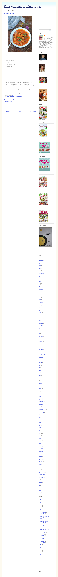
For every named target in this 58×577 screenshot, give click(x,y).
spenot (40, 454)
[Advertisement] (46, 18)
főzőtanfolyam (41, 318)
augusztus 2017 (43, 532)
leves (39, 385)
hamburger (40, 339)
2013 (41, 548)
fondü (39, 313)
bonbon (40, 270)
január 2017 (43, 542)
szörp (39, 469)
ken (39, 367)
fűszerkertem (41, 323)
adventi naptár (41, 257)
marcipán (40, 396)
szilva (39, 467)
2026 (41, 498)
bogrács (40, 268)
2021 (41, 503)
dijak (39, 283)
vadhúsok (40, 482)
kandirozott (40, 362)
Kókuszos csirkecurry (43, 518)
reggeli (40, 435)
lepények (40, 383)
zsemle (40, 493)
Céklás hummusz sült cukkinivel (45, 530)
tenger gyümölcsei (42, 474)
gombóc (40, 331)
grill (39, 333)
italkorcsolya (41, 357)
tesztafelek (40, 475)
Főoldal (20, 111)
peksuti (40, 422)
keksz (39, 365)
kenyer (40, 370)
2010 (41, 553)
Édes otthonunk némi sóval (22, 6)
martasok (40, 398)
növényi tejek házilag (42, 409)
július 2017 (42, 534)
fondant (40, 312)
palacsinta (40, 417)
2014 (41, 547)
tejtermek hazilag (41, 472)
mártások (40, 399)
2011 (41, 551)
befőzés (40, 266)
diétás (8, 96)
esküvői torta (41, 304)
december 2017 (43, 510)
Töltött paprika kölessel (44, 520)
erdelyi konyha (41, 302)
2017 (41, 509)
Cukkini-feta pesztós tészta (44, 529)
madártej (40, 388)
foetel (39, 310)
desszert (40, 278)
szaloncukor (41, 461)
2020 (41, 505)
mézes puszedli (41, 404)
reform (21, 96)
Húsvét (40, 351)
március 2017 (43, 539)
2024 (41, 499)
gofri (39, 328)
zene (39, 492)
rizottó (40, 438)
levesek (40, 386)
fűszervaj (40, 325)
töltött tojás (40, 480)
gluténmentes (41, 326)
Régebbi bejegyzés (33, 111)
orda (39, 414)
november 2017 (43, 512)
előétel (40, 299)
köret (39, 373)
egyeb (40, 292)
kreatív (40, 375)
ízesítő (40, 359)
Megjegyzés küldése (8, 101)
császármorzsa (41, 273)
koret (39, 372)
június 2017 (43, 535)
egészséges (11, 96)
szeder (40, 464)
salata (40, 443)
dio (39, 284)
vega (39, 485)
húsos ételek (18, 96)
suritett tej (40, 456)
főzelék (40, 317)
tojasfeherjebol (41, 477)
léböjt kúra (40, 381)
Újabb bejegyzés (7, 111)
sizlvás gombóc (41, 446)
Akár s (40, 258)
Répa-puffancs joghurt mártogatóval (44, 522)
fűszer (40, 320)
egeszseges (41, 289)
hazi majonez (41, 341)
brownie (40, 271)
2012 (41, 550)
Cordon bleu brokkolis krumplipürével (44, 527)
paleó (39, 419)
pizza (39, 425)
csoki (39, 276)
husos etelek (41, 347)
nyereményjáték (41, 412)
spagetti (40, 453)
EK (39, 294)
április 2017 (43, 538)
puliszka (40, 430)
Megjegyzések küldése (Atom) (22, 113)
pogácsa (40, 427)
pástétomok (40, 420)
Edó (45, 35)
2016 (41, 544)
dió (39, 286)
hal (39, 338)
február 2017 (43, 541)
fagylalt (40, 305)
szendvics (40, 466)
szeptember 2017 (44, 515)
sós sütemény (41, 448)
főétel (14, 96)
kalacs (40, 360)
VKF (39, 488)
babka (40, 263)
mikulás (40, 406)
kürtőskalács (41, 377)
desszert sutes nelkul (42, 279)
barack (40, 265)
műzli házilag (41, 407)
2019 (41, 506)
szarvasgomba (41, 462)
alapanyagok (41, 260)
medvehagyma (41, 401)
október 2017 (43, 513)
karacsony (40, 364)
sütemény (40, 459)
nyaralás (40, 411)
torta (39, 479)
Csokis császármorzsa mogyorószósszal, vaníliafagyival (44, 525)
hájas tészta (41, 336)
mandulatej (40, 394)
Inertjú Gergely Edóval (42, 354)
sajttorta (40, 441)
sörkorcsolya (41, 451)
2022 (41, 502)
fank (39, 307)
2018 (41, 508)
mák (39, 391)
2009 (41, 554)
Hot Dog (40, 344)
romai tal (40, 440)
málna (40, 393)
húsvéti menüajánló (42, 352)
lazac (39, 378)
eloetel (40, 297)
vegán (40, 487)
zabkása (40, 490)
